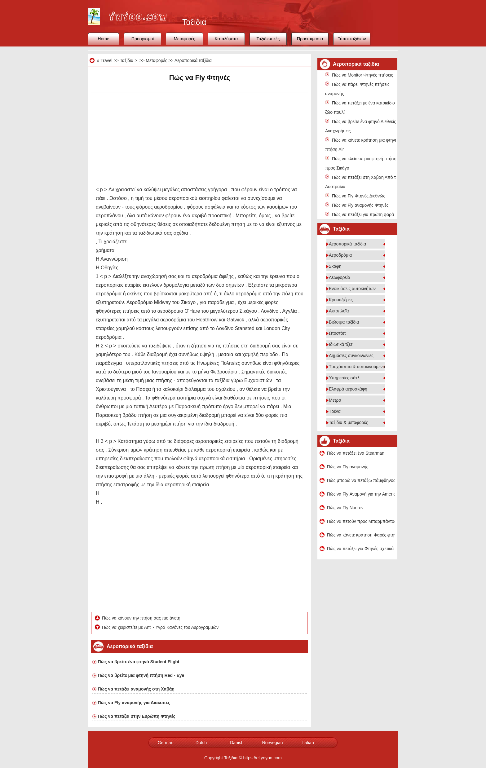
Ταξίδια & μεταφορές (348, 422)
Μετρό (335, 400)
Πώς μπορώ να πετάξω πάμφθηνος (361, 480)
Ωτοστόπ (337, 333)
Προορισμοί (142, 38)
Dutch (201, 742)
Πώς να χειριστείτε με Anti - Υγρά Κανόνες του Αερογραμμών (161, 627)
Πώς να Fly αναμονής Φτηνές (360, 205)
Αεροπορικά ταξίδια (193, 60)
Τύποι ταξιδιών (352, 38)
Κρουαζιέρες (341, 299)
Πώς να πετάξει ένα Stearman (355, 453)
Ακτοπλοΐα (339, 310)
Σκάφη (335, 266)
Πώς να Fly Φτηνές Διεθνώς (358, 195)
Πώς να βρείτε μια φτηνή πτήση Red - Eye (141, 675)
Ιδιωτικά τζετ (340, 344)
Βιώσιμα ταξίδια (344, 322)
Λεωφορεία (339, 277)
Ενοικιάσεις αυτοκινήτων (352, 288)
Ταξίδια (126, 60)
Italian (308, 742)
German (166, 742)
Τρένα (335, 411)
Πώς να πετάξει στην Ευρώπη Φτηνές (136, 716)
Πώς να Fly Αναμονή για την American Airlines (361, 494)
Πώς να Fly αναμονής (348, 466)
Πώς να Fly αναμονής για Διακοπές (134, 702)
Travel (106, 60)
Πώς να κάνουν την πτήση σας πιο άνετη (142, 618)
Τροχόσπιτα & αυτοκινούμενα (357, 366)
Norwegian (272, 742)
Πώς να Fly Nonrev (345, 507)
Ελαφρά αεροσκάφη (348, 388)
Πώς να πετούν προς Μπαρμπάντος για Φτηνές (361, 521)
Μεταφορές (184, 38)
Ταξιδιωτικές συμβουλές (268, 40)
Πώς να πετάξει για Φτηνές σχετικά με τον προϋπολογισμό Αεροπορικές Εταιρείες (361, 548)
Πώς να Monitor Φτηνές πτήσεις (362, 75)
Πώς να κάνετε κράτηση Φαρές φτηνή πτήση (361, 534)
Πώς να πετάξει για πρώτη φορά (363, 214)
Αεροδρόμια (340, 255)
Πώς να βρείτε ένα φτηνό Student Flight (138, 661)
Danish (237, 742)
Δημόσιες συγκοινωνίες (351, 355)
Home (103, 38)
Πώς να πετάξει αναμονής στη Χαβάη (136, 688)
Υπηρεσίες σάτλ (344, 377)
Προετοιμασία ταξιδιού (310, 40)
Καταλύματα (226, 38)
